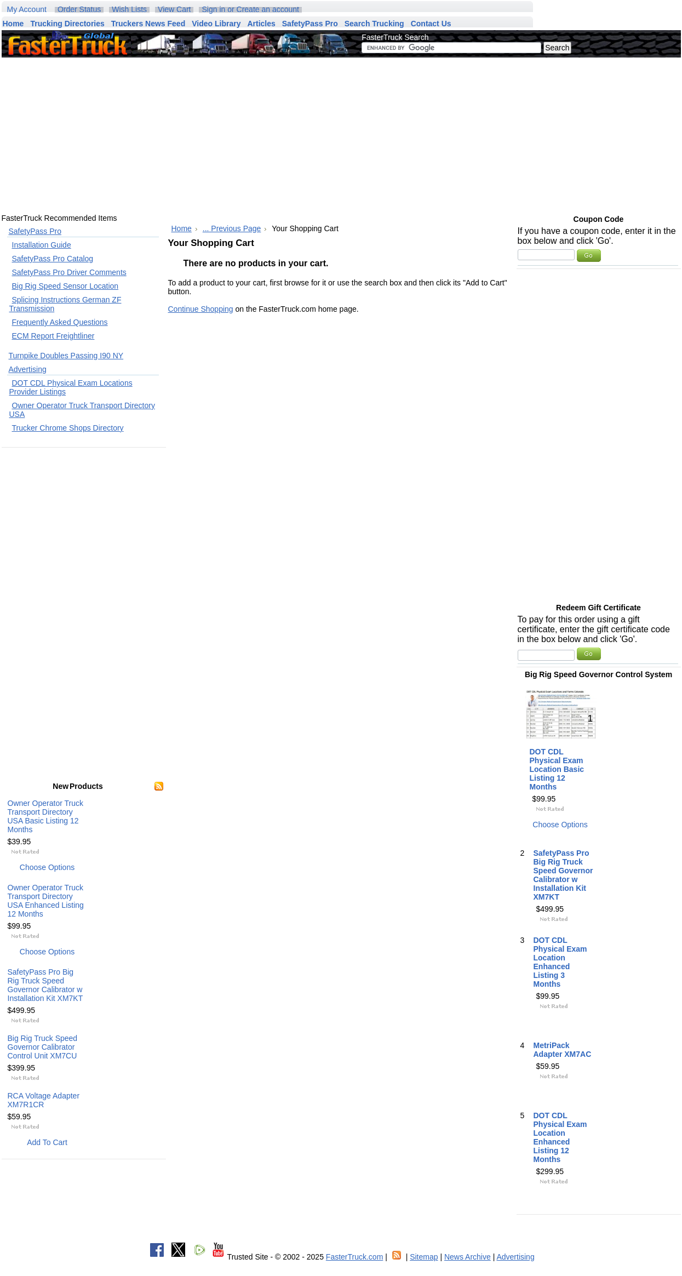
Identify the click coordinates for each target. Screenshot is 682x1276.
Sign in (213, 9)
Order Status (79, 9)
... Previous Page (232, 228)
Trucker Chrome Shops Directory (68, 428)
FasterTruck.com (354, 1256)
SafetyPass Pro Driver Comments (69, 272)
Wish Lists (129, 9)
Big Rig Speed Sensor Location (65, 286)
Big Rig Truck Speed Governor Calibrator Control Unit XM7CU (43, 1047)
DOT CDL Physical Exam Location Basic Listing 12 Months (557, 769)
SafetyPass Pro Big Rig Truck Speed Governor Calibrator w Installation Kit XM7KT (45, 985)
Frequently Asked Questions (60, 322)
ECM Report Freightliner (53, 335)
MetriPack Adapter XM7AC (563, 1049)
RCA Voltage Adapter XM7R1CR (44, 1100)
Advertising (28, 369)
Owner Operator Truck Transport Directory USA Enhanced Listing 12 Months (46, 900)
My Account (27, 9)
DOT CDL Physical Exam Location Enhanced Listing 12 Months (560, 1137)
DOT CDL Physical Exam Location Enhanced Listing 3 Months (560, 962)
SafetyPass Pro (35, 231)
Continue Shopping (200, 309)
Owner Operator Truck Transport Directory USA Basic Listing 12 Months (46, 816)
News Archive (467, 1256)
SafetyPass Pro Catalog (53, 258)
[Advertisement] (257, 135)
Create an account (268, 9)
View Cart (174, 9)
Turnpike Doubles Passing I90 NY (66, 355)
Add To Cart (47, 1142)
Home (181, 228)
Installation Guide (41, 245)
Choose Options (47, 867)
